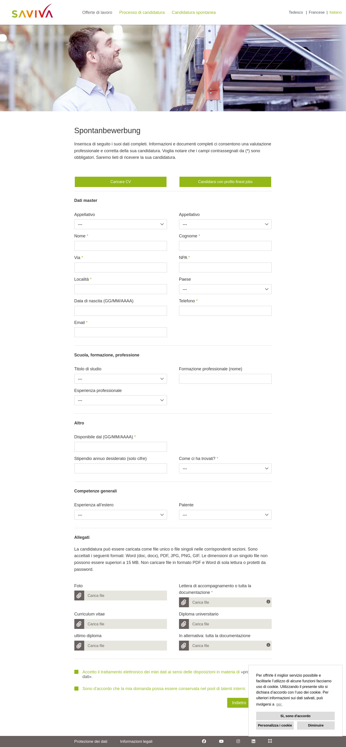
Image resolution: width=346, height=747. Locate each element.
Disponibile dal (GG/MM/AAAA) (105, 437)
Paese (185, 279)
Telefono (188, 301)
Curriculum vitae (89, 614)
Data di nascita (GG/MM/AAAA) (104, 301)
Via (78, 257)
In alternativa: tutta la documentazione (215, 635)
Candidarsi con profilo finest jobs (225, 182)
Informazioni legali (136, 741)
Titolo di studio (87, 369)
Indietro (239, 702)
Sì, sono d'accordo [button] (295, 716)
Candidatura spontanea (194, 12)
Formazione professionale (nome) (210, 369)
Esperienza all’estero (94, 505)
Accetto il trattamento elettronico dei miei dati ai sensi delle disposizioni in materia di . (172, 674)
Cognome (189, 236)
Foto (78, 585)
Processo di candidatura (142, 12)
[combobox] (120, 224)
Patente (186, 505)
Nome (81, 236)
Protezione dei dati (90, 741)
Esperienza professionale (98, 390)
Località (83, 279)
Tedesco (296, 12)
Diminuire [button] (316, 725)
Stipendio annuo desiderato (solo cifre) (110, 458)
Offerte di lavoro (97, 12)
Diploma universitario (199, 614)
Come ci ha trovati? (198, 458)
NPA (184, 257)
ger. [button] (279, 704)
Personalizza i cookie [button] (275, 725)
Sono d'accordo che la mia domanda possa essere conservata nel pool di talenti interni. (160, 688)
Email (81, 322)
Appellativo (84, 214)
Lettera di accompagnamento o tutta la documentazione (215, 589)
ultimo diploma (88, 635)
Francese (317, 12)
